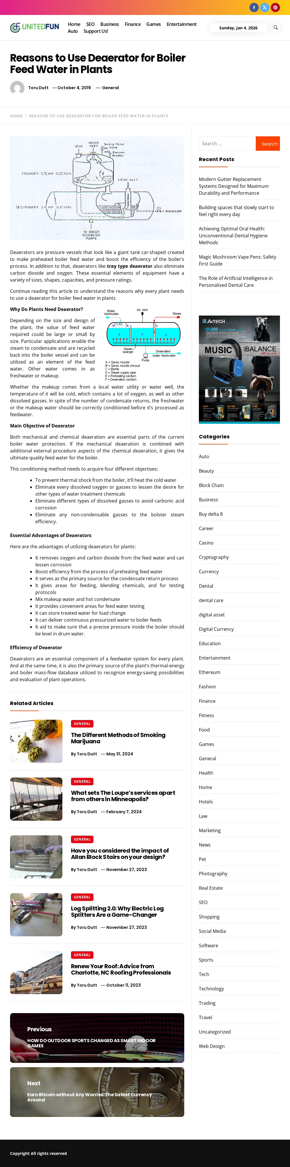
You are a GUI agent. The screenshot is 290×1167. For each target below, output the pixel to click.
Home (74, 24)
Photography (213, 873)
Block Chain (211, 485)
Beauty (206, 471)
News (205, 845)
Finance (133, 24)
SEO (90, 24)
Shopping (209, 917)
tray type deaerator (129, 266)
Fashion (207, 686)
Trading (207, 1003)
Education (210, 643)
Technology (211, 988)
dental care (211, 600)
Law (203, 816)
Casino (206, 543)
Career (206, 528)
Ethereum (209, 672)
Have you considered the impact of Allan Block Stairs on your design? (120, 854)
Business (109, 24)
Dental (206, 586)
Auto (73, 31)
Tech (204, 974)
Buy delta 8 (211, 514)
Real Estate (211, 888)
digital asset (212, 615)
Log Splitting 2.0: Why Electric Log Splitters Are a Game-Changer (117, 911)
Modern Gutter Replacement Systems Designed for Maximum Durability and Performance (234, 186)
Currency (209, 571)
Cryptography (214, 557)
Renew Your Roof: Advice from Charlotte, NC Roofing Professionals (121, 969)
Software (208, 945)
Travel (205, 1017)
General (110, 88)
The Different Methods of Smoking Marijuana (118, 738)
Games (153, 24)
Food (204, 730)
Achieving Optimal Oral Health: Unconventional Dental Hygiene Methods (233, 236)
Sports (206, 960)
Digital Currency (216, 629)
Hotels (206, 802)
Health (206, 773)
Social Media (212, 931)
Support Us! (96, 31)
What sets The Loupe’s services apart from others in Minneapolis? (123, 796)
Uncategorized (215, 1032)
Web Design (212, 1046)
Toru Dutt (38, 88)
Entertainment (182, 24)
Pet (202, 859)
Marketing (210, 830)
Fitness (206, 715)
